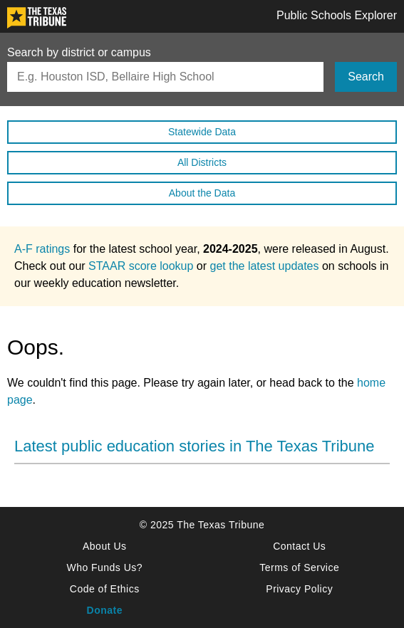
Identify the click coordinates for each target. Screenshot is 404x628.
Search (366, 76)
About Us (104, 546)
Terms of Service (299, 567)
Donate (105, 610)
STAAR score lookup (140, 266)
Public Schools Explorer (336, 15)
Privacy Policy (299, 589)
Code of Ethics (105, 589)
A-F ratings (42, 249)
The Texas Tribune (220, 524)
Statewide (202, 131)
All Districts (202, 162)
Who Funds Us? (104, 567)
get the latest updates (264, 266)
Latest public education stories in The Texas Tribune (194, 446)
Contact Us (299, 546)
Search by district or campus (79, 52)
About (202, 193)
